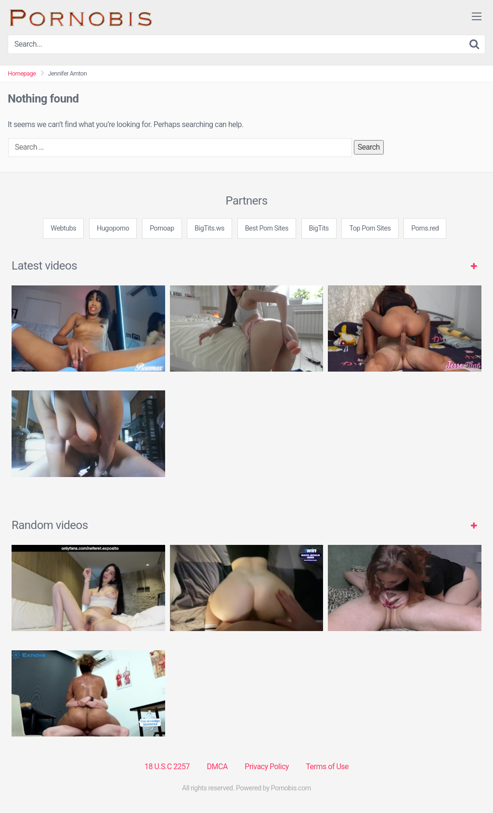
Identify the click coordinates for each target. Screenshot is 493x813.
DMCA (217, 766)
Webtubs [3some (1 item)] (63, 228)
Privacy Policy (267, 766)
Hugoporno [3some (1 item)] (113, 228)
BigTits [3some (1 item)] (319, 228)
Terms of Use (327, 766)
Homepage (22, 73)
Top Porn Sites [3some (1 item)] (369, 228)
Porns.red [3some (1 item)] (425, 228)
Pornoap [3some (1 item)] (162, 228)
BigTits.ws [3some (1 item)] (209, 228)
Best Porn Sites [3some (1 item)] (266, 228)
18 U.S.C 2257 (167, 766)
